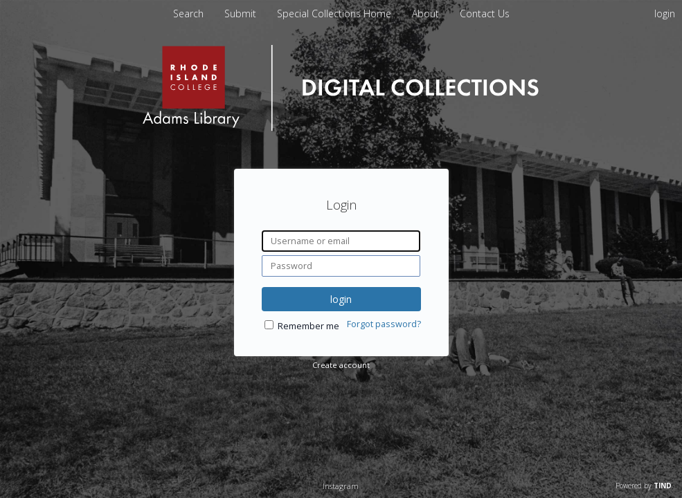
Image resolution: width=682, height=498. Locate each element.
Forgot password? (384, 324)
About (427, 13)
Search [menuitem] (188, 13)
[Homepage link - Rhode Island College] (341, 127)
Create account (341, 365)
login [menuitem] (664, 13)
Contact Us (485, 13)
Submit (241, 13)
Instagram (341, 486)
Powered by (644, 485)
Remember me (308, 326)
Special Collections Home (335, 13)
